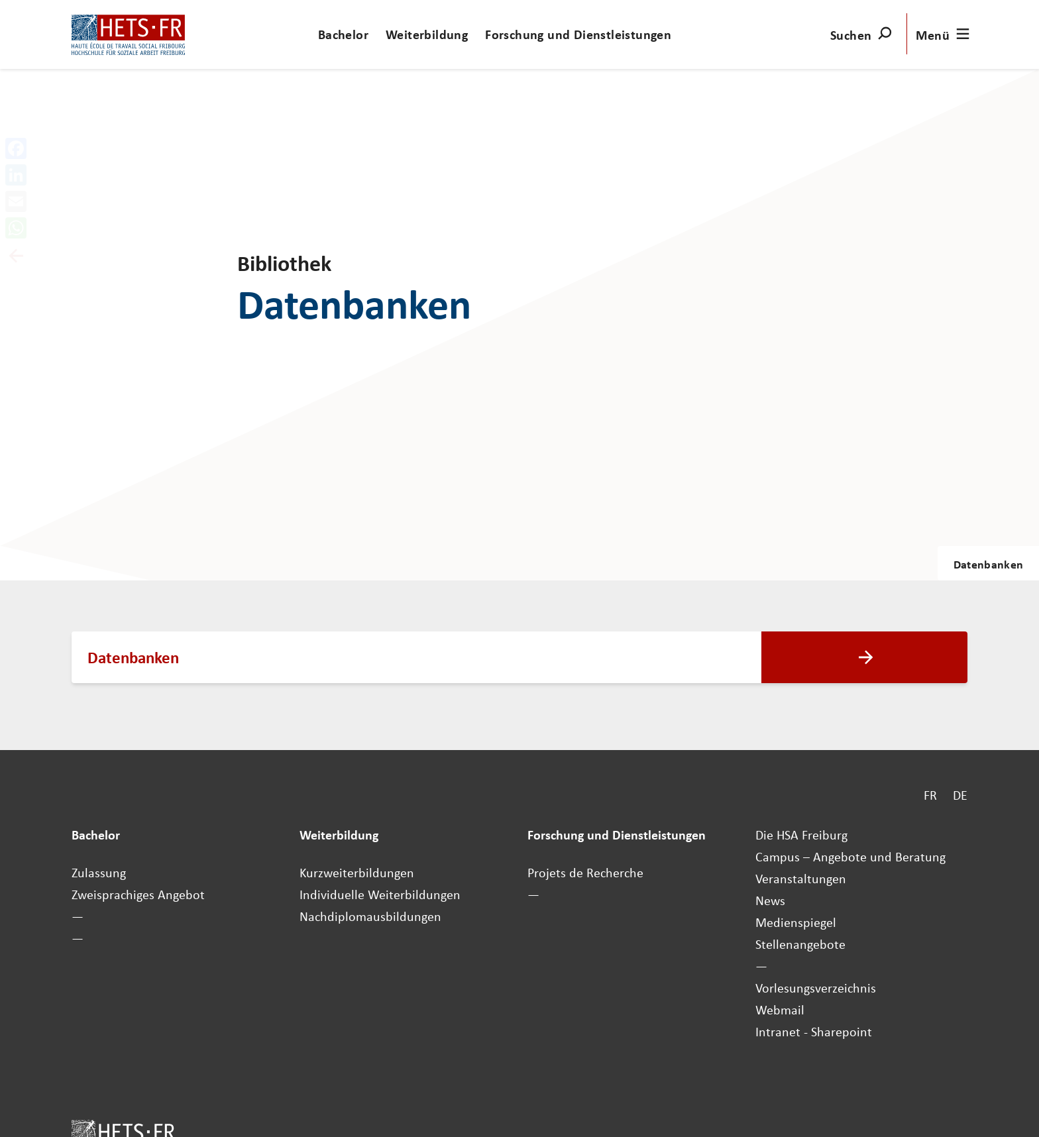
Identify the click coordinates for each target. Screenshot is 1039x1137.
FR (930, 795)
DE (960, 795)
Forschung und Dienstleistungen (578, 34)
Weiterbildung (427, 34)
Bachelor (343, 34)
